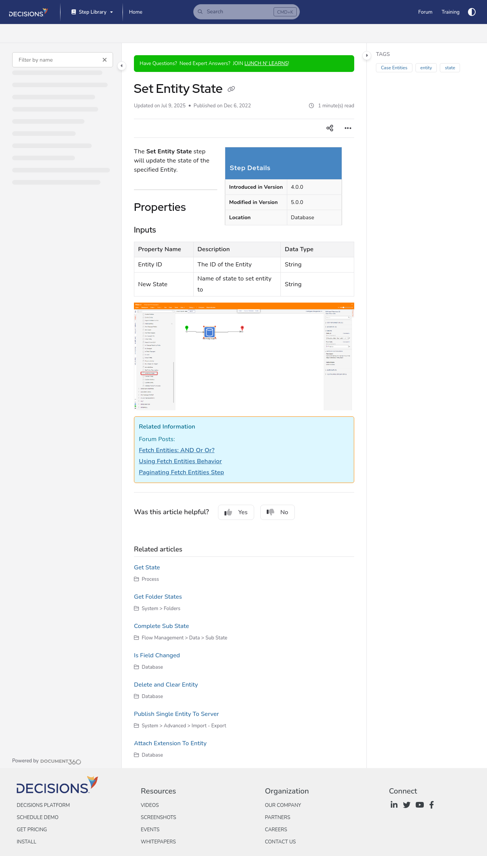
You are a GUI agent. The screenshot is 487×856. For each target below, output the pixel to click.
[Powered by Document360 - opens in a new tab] (46, 761)
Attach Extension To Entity (170, 743)
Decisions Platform (43, 805)
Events (150, 829)
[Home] (135, 12)
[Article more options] (348, 128)
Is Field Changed (157, 655)
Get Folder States (158, 597)
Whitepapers (158, 841)
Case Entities (394, 68)
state (450, 68)
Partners (277, 817)
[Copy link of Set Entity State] (231, 90)
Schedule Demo (38, 817)
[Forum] (425, 12)
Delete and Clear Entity (166, 685)
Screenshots (158, 817)
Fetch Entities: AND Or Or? (177, 450)
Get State (147, 567)
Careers (276, 829)
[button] (246, 11)
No (277, 512)
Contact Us (280, 841)
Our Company (283, 805)
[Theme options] (472, 12)
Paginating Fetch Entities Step (181, 472)
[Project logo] (28, 12)
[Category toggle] (121, 65)
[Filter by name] (62, 59)
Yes (236, 512)
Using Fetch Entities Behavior (180, 461)
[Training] (451, 12)
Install (26, 841)
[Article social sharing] (330, 128)
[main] (244, 405)
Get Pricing (32, 829)
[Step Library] (91, 12)
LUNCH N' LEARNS (266, 63)
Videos (150, 805)
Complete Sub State (161, 626)
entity (426, 68)
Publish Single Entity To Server (176, 714)
